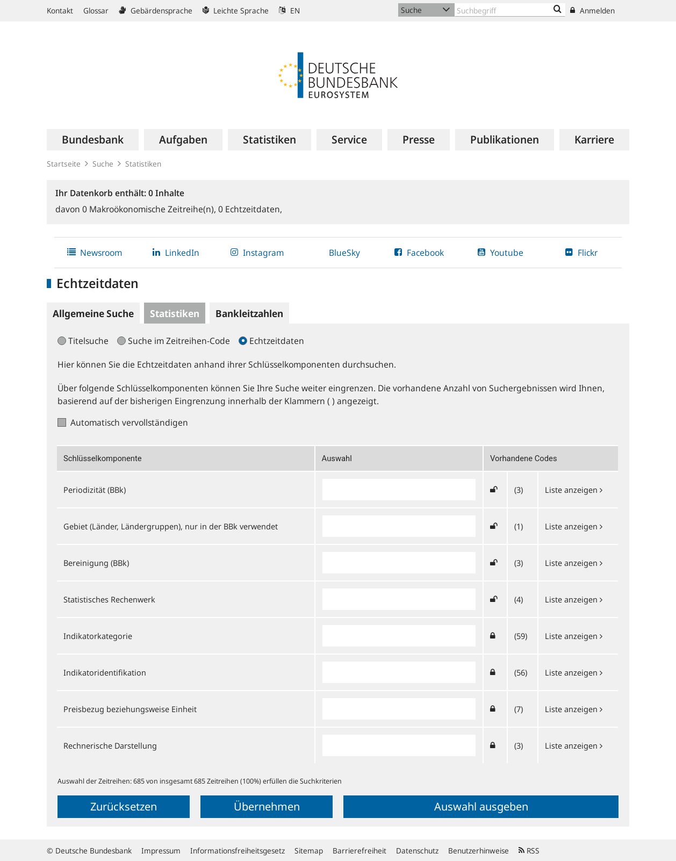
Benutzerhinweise (478, 850)
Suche (102, 164)
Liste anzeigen (573, 489)
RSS (529, 850)
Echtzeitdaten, (250, 209)
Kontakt (60, 10)
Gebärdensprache (155, 10)
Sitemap (308, 850)
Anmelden (592, 10)
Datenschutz (417, 850)
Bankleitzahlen (249, 313)
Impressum (161, 850)
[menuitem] (93, 139)
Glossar (96, 10)
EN (289, 10)
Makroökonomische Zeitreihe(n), (150, 209)
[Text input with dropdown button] (510, 10)
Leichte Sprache (236, 10)
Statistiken (143, 164)
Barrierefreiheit (359, 850)
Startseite (64, 164)
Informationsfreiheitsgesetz (237, 850)
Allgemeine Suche (93, 313)
